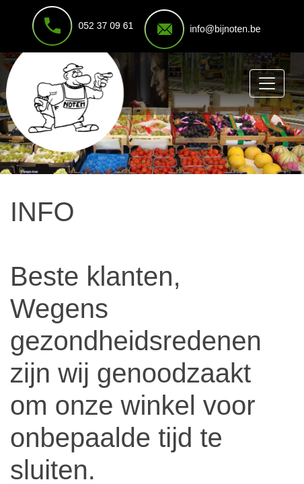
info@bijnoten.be (225, 29)
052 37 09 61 (105, 25)
